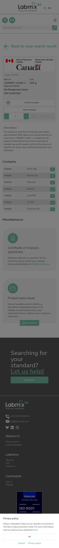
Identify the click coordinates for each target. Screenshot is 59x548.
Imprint (21, 543)
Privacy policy (34, 543)
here (35, 530)
